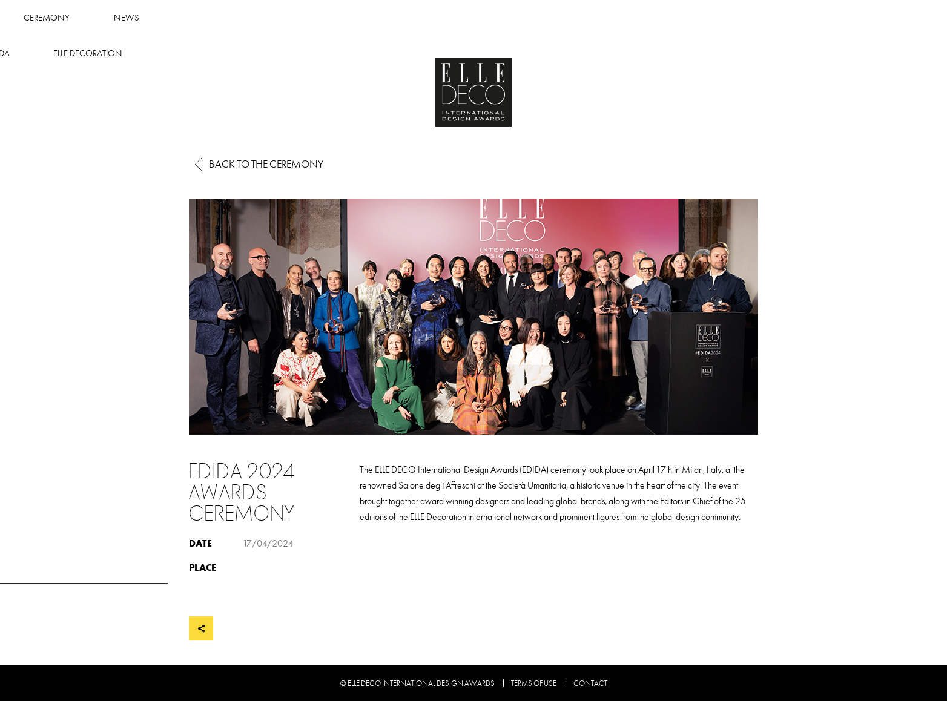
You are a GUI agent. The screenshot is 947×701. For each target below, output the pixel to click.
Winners (311, 18)
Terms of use (533, 683)
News (477, 18)
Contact (590, 683)
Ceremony (397, 18)
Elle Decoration (663, 18)
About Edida (559, 18)
